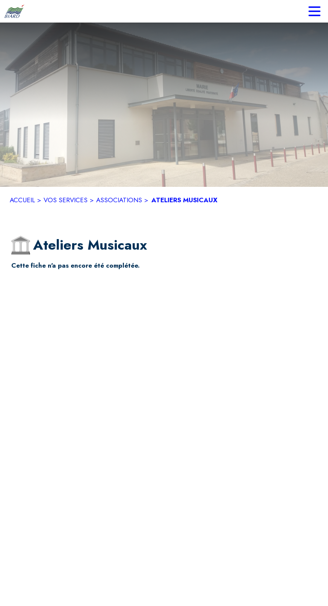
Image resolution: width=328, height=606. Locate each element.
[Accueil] (14, 11)
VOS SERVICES (66, 200)
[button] (20, 245)
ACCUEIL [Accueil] (22, 200)
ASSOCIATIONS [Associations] (119, 200)
